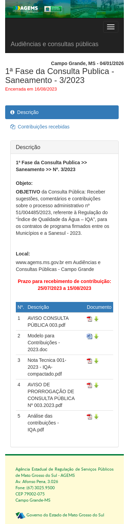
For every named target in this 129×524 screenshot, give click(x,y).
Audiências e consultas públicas (54, 44)
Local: (23, 253)
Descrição (24, 112)
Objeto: (24, 183)
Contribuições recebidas (39, 126)
